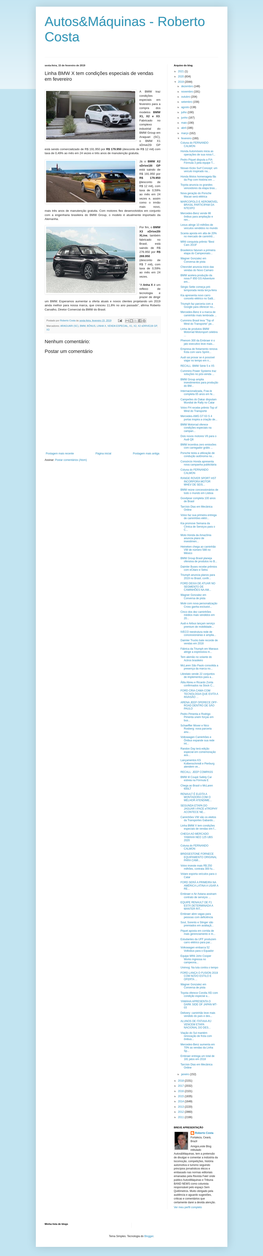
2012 (181, 1111)
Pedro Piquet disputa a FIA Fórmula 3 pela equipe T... (197, 161)
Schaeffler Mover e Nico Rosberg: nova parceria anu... (196, 729)
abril (184, 127)
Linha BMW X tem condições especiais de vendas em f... (198, 827)
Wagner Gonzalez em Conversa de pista (193, 260)
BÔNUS (91, 326)
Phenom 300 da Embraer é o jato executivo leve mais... (197, 342)
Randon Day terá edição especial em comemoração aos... (198, 752)
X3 (48, 329)
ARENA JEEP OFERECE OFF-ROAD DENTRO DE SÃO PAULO (198, 705)
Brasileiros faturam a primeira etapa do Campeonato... (197, 252)
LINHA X (101, 326)
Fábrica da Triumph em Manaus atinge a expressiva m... (199, 650)
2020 (181, 76)
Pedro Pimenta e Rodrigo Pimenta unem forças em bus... (196, 717)
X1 (130, 326)
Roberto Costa (204, 1133)
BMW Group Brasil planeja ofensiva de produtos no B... (198, 560)
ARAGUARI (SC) (69, 326)
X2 (135, 326)
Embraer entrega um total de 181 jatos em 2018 (197, 1057)
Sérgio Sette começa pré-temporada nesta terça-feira (198, 288)
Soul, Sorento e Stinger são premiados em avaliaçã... (196, 924)
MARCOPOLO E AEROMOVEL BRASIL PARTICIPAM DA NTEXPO (199, 205)
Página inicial (103, 453)
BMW (83, 326)
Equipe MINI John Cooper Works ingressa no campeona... (195, 959)
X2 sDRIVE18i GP (147, 326)
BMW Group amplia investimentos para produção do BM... (199, 382)
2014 (181, 1101)
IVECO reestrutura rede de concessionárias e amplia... (198, 633)
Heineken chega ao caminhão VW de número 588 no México (198, 550)
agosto (185, 107)
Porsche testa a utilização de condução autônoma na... (197, 455)
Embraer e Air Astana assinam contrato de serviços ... (198, 895)
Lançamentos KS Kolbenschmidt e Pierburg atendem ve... (197, 763)
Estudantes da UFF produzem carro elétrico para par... (198, 941)
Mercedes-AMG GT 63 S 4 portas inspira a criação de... (198, 418)
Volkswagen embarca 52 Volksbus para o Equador (197, 949)
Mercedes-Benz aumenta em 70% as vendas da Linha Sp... (197, 1047)
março (185, 133)
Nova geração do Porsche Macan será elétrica (195, 195)
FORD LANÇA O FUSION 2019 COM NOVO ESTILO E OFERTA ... (199, 976)
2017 (181, 1085)
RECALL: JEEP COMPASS (196, 772)
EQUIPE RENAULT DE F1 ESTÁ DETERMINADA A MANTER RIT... (196, 905)
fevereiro (186, 138)
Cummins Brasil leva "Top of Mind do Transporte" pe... (197, 322)
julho (184, 112)
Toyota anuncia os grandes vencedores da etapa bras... (198, 186)
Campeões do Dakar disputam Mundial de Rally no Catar (198, 401)
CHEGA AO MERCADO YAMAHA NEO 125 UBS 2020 (196, 837)
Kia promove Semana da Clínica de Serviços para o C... (197, 526)
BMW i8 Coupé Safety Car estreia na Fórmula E (196, 779)
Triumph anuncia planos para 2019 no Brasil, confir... (197, 576)
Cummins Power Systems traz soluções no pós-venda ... (198, 372)
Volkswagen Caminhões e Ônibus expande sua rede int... (197, 740)
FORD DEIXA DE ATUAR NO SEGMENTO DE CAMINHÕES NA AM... (197, 586)
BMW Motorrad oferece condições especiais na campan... (195, 428)
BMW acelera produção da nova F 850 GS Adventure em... (197, 278)
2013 (181, 1106)
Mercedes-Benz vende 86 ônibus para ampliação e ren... (196, 216)
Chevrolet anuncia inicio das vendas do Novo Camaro (197, 268)
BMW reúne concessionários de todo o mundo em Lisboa (199, 491)
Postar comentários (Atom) (71, 460)
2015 (181, 1096)
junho (184, 117)
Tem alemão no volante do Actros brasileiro (196, 658)
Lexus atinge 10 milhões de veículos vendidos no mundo (199, 226)
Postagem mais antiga (146, 453)
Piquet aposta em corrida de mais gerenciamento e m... (197, 932)
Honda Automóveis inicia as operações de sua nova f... (197, 153)
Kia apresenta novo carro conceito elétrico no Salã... (197, 297)
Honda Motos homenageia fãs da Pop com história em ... (198, 178)
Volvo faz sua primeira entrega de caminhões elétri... (198, 517)
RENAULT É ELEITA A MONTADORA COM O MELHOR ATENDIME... (196, 797)
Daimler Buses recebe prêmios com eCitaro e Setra (198, 568)
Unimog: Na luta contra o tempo (199, 967)
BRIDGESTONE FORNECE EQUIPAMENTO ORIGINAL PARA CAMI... (198, 857)
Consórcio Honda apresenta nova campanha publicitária (198, 463)
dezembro (187, 86)
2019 (181, 81)
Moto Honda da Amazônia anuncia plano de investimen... (195, 538)
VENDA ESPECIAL (117, 326)
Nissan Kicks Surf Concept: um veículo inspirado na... (198, 170)
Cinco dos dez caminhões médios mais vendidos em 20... (197, 615)
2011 (181, 1117)
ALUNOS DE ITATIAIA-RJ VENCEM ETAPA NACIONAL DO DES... (195, 1024)
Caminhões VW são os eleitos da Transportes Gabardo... (198, 819)
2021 (181, 71)
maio (184, 122)
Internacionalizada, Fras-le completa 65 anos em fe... (197, 392)
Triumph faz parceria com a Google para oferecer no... (197, 305)
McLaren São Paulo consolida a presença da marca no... (199, 667)
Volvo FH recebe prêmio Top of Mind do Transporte (198, 409)
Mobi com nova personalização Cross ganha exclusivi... (198, 605)
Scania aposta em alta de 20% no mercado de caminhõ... (198, 235)
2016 (181, 1091)
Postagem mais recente (60, 453)
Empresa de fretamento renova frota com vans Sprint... (198, 350)
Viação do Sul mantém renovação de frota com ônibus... (196, 1036)
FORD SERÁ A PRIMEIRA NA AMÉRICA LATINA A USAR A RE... (199, 885)
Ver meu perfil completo (188, 1207)
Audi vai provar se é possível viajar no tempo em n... (197, 359)
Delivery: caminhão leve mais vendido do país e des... (197, 1014)
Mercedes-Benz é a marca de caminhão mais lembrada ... (198, 313)
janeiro (185, 1074)
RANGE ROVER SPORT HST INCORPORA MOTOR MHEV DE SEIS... (198, 481)
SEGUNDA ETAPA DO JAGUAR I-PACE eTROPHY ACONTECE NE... (198, 809)
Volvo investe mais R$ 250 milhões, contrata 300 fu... (197, 867)
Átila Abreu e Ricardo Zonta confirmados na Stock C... (197, 684)
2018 (181, 1080)
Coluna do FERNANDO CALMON (194, 144)
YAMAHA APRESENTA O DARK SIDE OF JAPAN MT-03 (198, 1004)
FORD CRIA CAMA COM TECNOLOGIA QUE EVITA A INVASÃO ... (199, 694)
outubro (186, 96)
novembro (187, 91)
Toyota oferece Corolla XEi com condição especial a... (199, 994)
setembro (187, 101)
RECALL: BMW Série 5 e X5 (197, 365)
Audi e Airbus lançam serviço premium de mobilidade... (197, 625)
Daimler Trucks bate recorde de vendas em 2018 (199, 642)
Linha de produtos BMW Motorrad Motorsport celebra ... (198, 332)
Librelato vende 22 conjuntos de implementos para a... (197, 675)
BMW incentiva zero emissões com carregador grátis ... (198, 446)
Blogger (148, 1236)
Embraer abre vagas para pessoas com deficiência (196, 915)
